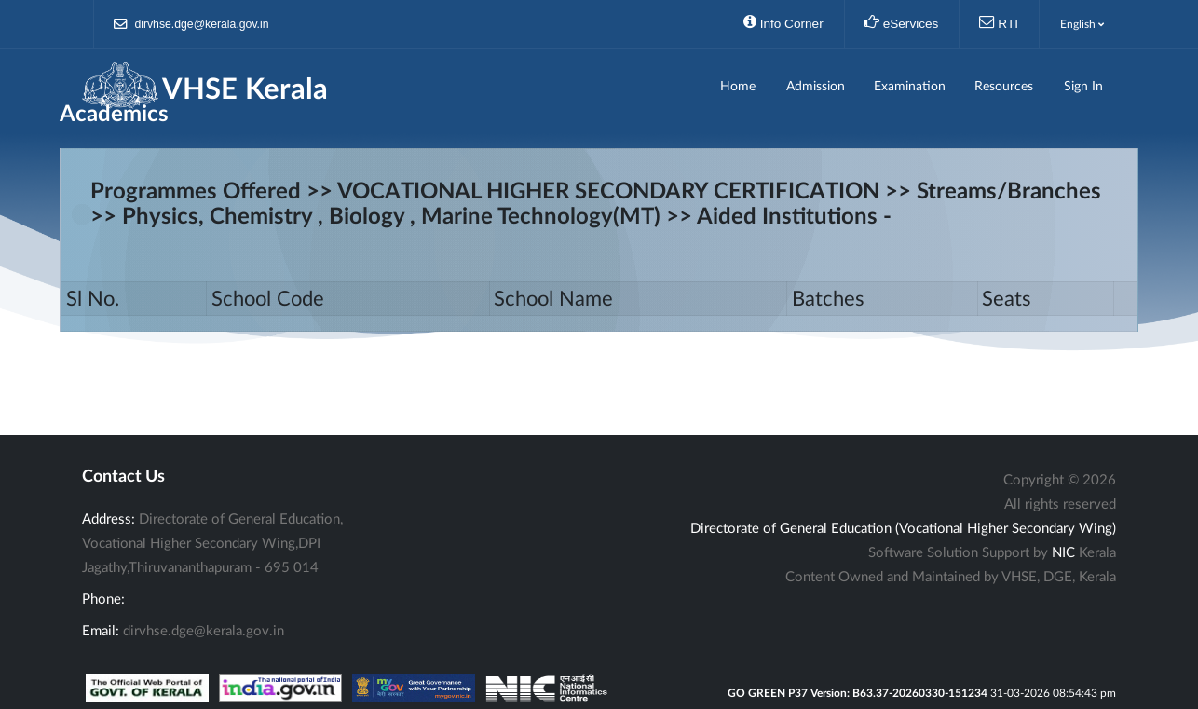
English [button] (1082, 24)
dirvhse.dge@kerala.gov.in (191, 25)
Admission (815, 86)
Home (738, 86)
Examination (910, 86)
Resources (1003, 86)
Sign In (1083, 86)
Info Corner (783, 22)
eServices (901, 22)
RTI (998, 22)
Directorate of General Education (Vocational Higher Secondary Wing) (903, 529)
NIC (1063, 553)
